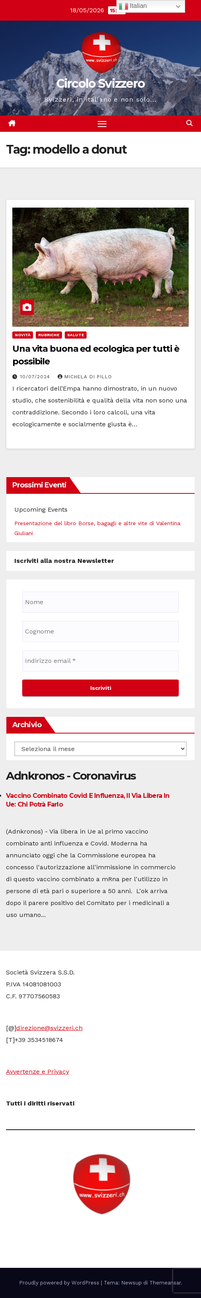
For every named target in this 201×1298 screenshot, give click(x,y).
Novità (23, 335)
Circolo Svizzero (100, 83)
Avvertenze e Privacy (37, 1071)
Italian (133, 6)
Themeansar (165, 1283)
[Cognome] (100, 631)
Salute (75, 335)
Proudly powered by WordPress (60, 1283)
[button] (189, 123)
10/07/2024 (36, 376)
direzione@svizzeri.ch (49, 1028)
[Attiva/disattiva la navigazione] (102, 123)
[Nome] (100, 602)
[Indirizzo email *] (100, 661)
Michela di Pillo (85, 376)
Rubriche (49, 335)
